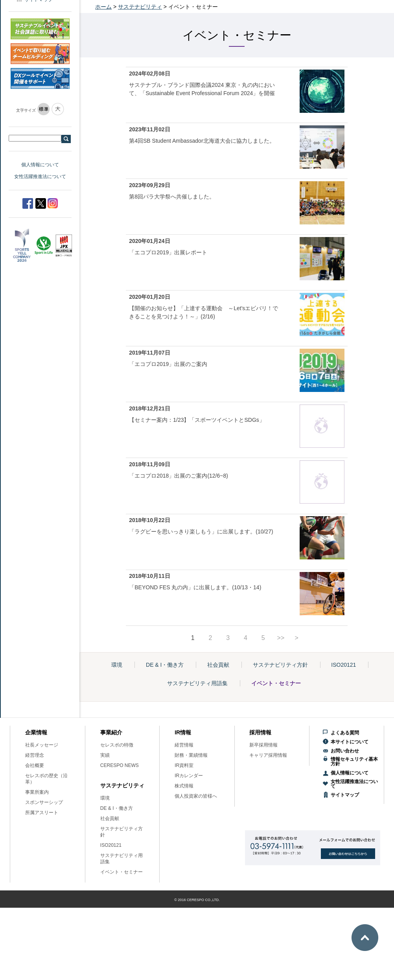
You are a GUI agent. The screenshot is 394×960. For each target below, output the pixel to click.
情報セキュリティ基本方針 (354, 761)
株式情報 (184, 786)
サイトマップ (345, 795)
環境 (116, 665)
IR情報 (183, 732)
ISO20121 (343, 665)
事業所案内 (37, 792)
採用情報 (260, 732)
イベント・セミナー (276, 683)
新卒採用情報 (263, 745)
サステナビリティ (140, 7)
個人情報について (40, 164)
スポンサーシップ (44, 802)
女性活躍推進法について (40, 176)
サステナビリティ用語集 (197, 683)
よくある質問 (345, 733)
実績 (105, 755)
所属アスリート (41, 812)
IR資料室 (184, 765)
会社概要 (34, 765)
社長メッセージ (41, 745)
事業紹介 (111, 732)
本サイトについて (349, 742)
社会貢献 (218, 665)
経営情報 (184, 745)
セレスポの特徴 (116, 745)
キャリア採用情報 (268, 755)
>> (281, 638)
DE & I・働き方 (165, 665)
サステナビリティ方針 (280, 665)
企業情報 (36, 732)
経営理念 (34, 755)
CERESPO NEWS (119, 765)
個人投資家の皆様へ (196, 796)
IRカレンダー (189, 775)
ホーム (103, 7)
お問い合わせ (345, 751)
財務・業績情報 (191, 755)
